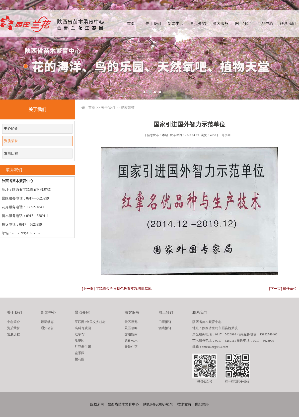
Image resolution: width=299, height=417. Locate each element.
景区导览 (131, 322)
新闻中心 (176, 23)
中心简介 (11, 128)
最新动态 (47, 322)
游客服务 (220, 23)
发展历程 (11, 153)
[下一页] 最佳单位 (283, 289)
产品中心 (265, 23)
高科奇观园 (83, 328)
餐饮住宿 (131, 347)
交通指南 (131, 334)
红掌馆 (79, 334)
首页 (131, 23)
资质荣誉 (11, 141)
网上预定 (243, 23)
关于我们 (153, 23)
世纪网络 (202, 404)
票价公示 (131, 340)
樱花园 (79, 359)
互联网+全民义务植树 (90, 322)
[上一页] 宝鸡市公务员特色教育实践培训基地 (116, 289)
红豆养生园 (83, 347)
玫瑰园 (79, 340)
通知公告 (47, 328)
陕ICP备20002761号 (158, 404)
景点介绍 (198, 23)
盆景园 (79, 353)
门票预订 (164, 322)
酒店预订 (164, 328)
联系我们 (288, 23)
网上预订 (165, 312)
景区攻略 (131, 328)
